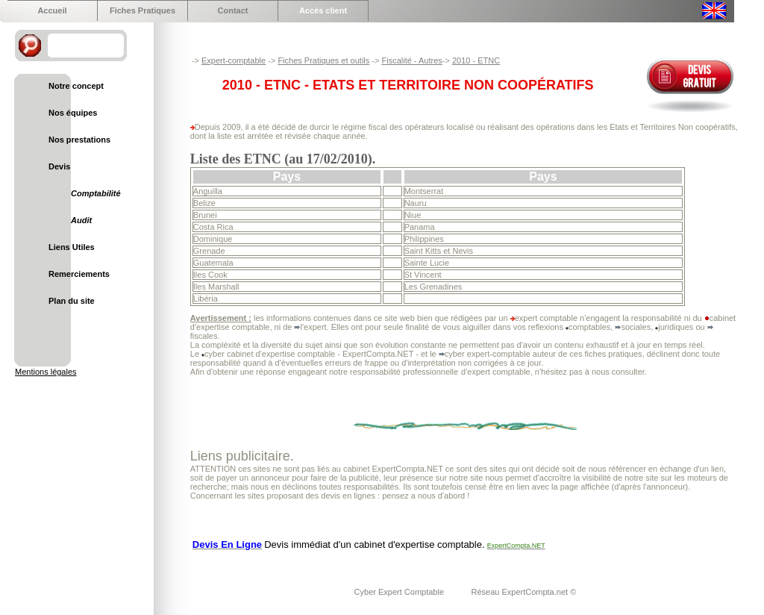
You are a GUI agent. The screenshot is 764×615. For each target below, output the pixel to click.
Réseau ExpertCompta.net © (523, 591)
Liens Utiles (71, 247)
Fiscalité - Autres (411, 60)
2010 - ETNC (476, 60)
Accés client (323, 10)
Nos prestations (79, 139)
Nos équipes (72, 112)
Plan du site (71, 300)
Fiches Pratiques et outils (323, 60)
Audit (81, 220)
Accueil (51, 10)
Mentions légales (46, 371)
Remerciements (79, 273)
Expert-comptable (233, 60)
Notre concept (76, 85)
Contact (233, 10)
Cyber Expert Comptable (400, 591)
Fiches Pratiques (142, 10)
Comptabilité (96, 193)
